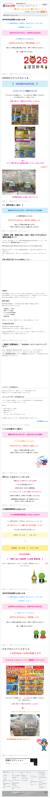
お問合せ (5, 778)
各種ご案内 (42, 772)
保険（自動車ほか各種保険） (16, 783)
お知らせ (25, 73)
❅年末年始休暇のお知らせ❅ (14, 20)
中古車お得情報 (26, 424)
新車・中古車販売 (16, 775)
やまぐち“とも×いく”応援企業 (42, 787)
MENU (45, 4)
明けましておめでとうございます (16, 477)
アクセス (33, 11)
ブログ (31, 780)
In (46, 11)
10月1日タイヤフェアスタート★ (15, 78)
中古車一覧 (24, 776)
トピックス (25, 340)
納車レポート (33, 784)
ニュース (29, 73)
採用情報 (43, 11)
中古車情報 (27, 11)
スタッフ (7, 73)
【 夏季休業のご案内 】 (13, 205)
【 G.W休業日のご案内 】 (13, 429)
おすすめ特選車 (24, 780)
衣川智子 (7, 340)
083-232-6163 (19, 793)
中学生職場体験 (42, 774)
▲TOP (45, 792)
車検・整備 (14, 785)
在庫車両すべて (24, 775)
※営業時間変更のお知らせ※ (14, 509)
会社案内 (38, 11)
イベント (28, 755)
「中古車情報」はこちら (42, 421)
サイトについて (42, 780)
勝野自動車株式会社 (21, 3)
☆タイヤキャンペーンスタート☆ (16, 649)
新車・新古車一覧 (25, 778)
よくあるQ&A (42, 775)
